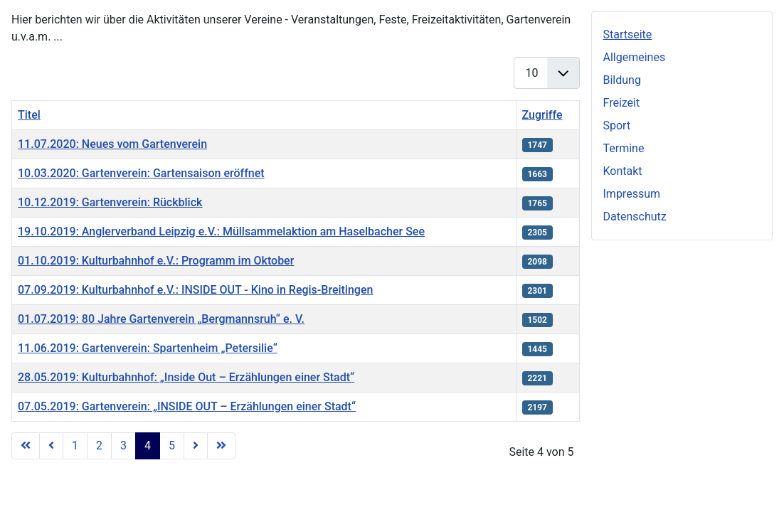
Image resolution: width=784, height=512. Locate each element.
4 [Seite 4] (147, 445)
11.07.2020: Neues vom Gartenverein (112, 144)
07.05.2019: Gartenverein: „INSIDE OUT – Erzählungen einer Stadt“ (187, 406)
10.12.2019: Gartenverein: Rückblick (110, 202)
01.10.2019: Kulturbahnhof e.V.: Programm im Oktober (156, 260)
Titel (29, 115)
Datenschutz (635, 216)
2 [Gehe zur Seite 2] (99, 445)
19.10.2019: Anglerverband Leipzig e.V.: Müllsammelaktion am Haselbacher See (221, 231)
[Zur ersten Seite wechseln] (25, 445)
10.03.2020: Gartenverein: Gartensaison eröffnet (141, 173)
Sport (617, 125)
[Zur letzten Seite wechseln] (221, 445)
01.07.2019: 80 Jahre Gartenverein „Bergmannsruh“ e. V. (161, 319)
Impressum (632, 194)
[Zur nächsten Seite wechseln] (196, 445)
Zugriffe (542, 115)
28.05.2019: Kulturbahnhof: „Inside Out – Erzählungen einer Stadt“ (186, 377)
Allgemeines (634, 57)
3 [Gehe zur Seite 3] (123, 445)
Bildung (622, 80)
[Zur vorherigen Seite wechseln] (51, 445)
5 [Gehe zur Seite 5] (172, 445)
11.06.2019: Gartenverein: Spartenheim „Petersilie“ (147, 348)
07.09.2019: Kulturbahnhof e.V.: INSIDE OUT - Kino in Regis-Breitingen (195, 290)
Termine (624, 148)
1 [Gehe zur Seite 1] (75, 445)
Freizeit (621, 103)
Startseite (627, 34)
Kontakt (622, 171)
